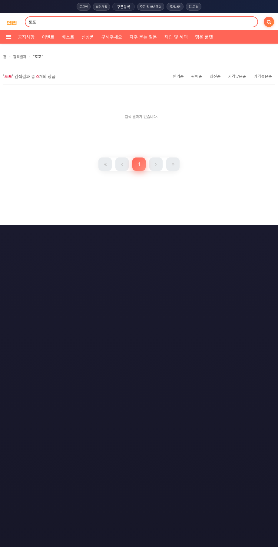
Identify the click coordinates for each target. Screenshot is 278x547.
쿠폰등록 (122, 6)
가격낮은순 (237, 76)
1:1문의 (198, 6)
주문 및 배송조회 (150, 6)
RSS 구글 (106, 256)
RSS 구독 (192, 245)
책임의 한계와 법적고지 (95, 245)
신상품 (87, 37)
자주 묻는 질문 (143, 37)
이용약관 (96, 234)
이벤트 (48, 37)
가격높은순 (263, 76)
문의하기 (134, 245)
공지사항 (177, 6)
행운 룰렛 (204, 37)
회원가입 (99, 6)
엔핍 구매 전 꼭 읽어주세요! (191, 343)
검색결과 (19, 56)
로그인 (79, 6)
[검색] (268, 21)
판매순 (196, 76)
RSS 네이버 (138, 256)
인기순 (178, 76)
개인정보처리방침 (131, 234)
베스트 (68, 37)
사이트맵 (163, 245)
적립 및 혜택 (176, 37)
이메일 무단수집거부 (174, 234)
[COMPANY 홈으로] (11, 22)
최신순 (215, 76)
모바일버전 (170, 256)
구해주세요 (111, 37)
